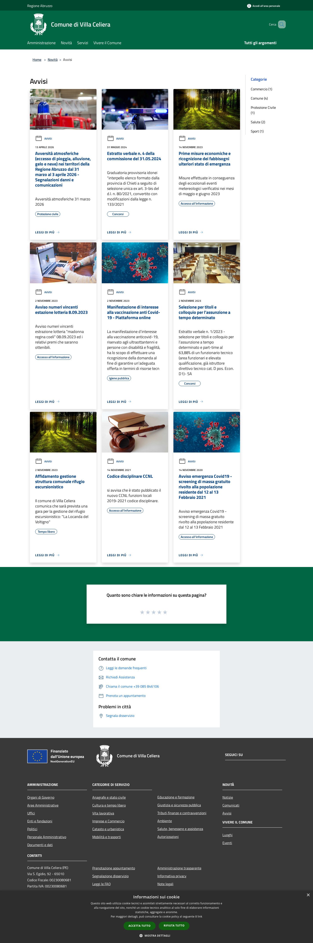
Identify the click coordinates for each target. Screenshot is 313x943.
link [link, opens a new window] (200, 916)
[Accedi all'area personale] (263, 6)
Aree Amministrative (42, 805)
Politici (32, 829)
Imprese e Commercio (108, 821)
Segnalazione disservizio (110, 876)
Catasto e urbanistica (108, 829)
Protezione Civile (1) (263, 110)
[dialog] (156, 916)
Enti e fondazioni (39, 821)
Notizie (227, 797)
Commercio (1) (261, 89)
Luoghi (227, 835)
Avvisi (43, 138)
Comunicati (230, 805)
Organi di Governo (40, 797)
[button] (156, 935)
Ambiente (164, 820)
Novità (53, 59)
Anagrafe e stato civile (109, 797)
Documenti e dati (40, 844)
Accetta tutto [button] (140, 926)
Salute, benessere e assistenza (180, 828)
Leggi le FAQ (101, 884)
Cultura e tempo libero (109, 805)
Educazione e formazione (176, 797)
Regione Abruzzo (39, 5)
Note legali (165, 884)
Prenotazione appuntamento (113, 868)
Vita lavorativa (103, 813)
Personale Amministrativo (46, 836)
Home (37, 59)
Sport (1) (257, 131)
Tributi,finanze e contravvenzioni (181, 813)
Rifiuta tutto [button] (174, 925)
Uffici (31, 813)
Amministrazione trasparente (179, 868)
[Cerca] (280, 24)
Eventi (227, 842)
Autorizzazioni (168, 836)
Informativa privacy (171, 876)
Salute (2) (258, 122)
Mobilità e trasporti (106, 836)
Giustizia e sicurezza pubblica (179, 805)
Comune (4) (259, 98)
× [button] (308, 895)
